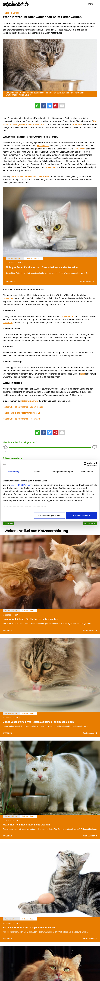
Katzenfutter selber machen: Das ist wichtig (23, 407)
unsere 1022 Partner (21, 485)
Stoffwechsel (43, 146)
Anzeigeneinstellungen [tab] (62, 471)
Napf (82, 374)
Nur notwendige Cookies (49, 515)
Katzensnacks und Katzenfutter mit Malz (21, 413)
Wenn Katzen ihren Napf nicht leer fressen (30, 176)
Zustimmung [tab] (13, 471)
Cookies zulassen (81, 515)
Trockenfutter (67, 316)
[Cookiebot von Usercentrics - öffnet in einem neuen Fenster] (85, 464)
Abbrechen (8, 523)
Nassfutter (7, 323)
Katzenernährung (11, 13)
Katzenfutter (50, 167)
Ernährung (77, 124)
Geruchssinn (80, 149)
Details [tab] (37, 471)
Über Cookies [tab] (86, 471)
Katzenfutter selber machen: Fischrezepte (22, 419)
